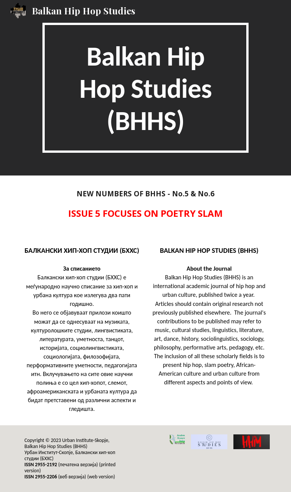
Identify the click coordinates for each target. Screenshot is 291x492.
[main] (145, 88)
